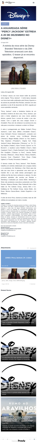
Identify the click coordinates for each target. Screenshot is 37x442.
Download (32, 265)
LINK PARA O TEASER (18, 88)
